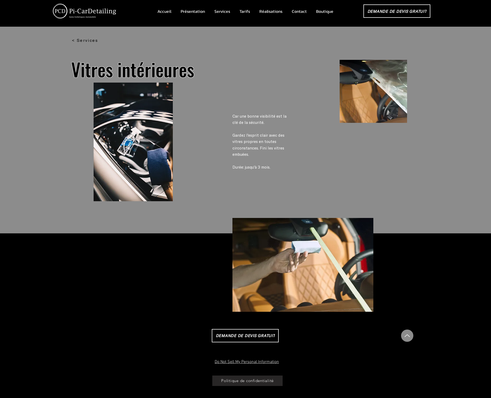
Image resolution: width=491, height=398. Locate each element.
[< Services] (85, 40)
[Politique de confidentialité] (247, 381)
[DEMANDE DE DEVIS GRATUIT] (396, 11)
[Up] (407, 336)
